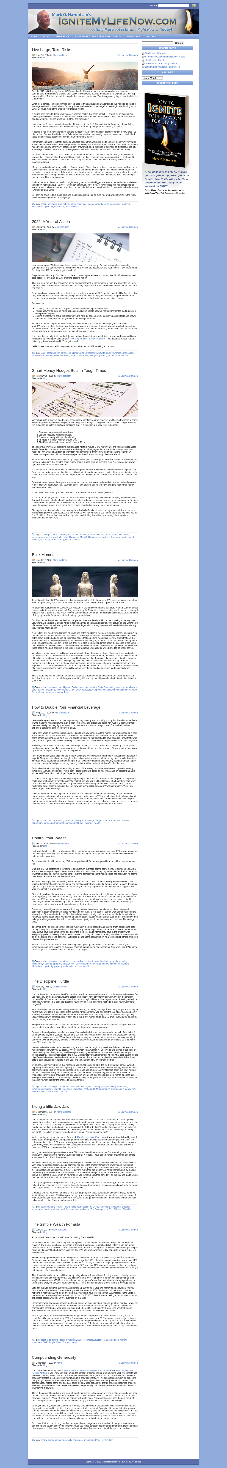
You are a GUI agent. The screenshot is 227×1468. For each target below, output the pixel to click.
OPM (95, 1089)
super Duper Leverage (82, 823)
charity (44, 1440)
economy (62, 534)
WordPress (136, 1462)
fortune (91, 534)
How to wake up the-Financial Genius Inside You (87, 1370)
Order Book (62, 36)
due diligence (64, 687)
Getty (100, 687)
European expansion (77, 534)
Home (34, 36)
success (75, 206)
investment (109, 204)
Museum (50, 692)
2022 (43, 353)
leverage (97, 820)
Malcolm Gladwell (106, 690)
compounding (77, 961)
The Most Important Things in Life (161, 63)
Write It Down (121, 355)
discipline (75, 1086)
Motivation (37, 206)
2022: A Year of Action (51, 221)
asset (43, 1340)
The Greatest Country (155, 60)
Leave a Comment (129, 55)
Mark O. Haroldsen (79, 355)
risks (67, 206)
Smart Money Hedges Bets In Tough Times (69, 370)
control (88, 961)
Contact (151, 36)
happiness (82, 204)
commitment (73, 353)
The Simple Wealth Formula (56, 1224)
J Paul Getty (74, 690)
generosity (67, 1440)
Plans (111, 355)
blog (45, 57)
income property (95, 204)
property (58, 966)
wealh (74, 1342)
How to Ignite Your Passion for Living (87, 339)
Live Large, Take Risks (51, 50)
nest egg (88, 1089)
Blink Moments (44, 554)
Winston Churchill (122, 1209)
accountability (53, 353)
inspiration (37, 355)
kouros (85, 690)
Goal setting (63, 204)
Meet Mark (133, 36)
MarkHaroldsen (60, 55)
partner (46, 823)
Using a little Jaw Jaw (50, 1106)
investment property (52, 964)
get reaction (91, 687)
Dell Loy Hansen (55, 820)
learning (93, 690)
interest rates (110, 534)
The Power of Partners (155, 53)
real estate (59, 206)
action (43, 204)
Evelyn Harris (78, 687)
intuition (40, 690)
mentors (125, 820)
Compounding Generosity (54, 1357)
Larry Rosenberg (84, 964)
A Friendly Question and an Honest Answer (165, 57)
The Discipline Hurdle (50, 981)
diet (82, 353)
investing (76, 820)
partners (55, 823)
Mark (59, 1363)
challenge (52, 204)
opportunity (48, 206)
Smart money (58, 539)
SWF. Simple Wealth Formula (57, 1342)
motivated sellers (107, 537)
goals (73, 204)
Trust (66, 692)
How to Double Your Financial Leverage (66, 707)
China (54, 534)
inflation (99, 534)
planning (103, 355)
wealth (77, 539)
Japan (47, 537)
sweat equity (53, 1091)
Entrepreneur (91, 353)
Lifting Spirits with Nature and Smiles (162, 67)
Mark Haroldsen (123, 204)
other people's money (121, 1089)
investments (37, 537)
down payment (48, 1207)
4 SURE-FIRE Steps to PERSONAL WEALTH (98, 36)
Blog (46, 36)
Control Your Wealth (49, 838)
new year (94, 355)
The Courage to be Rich (88, 1137)
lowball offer (57, 537)
